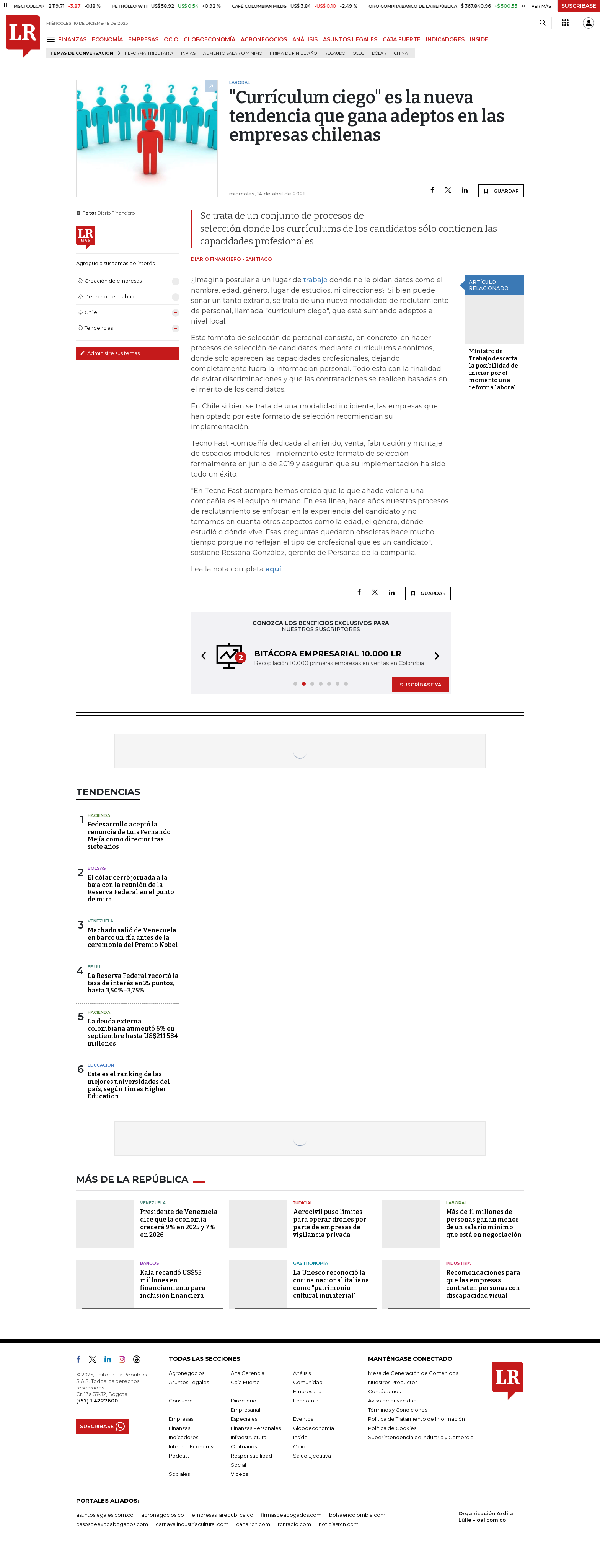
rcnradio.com (294, 1524)
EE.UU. (94, 967)
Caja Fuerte (245, 1382)
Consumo (181, 1400)
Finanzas (179, 1428)
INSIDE (479, 39)
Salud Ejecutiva (312, 1456)
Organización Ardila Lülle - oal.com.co (485, 1516)
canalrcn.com (253, 1524)
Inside (300, 1437)
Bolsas (97, 868)
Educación (101, 1065)
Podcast (179, 1456)
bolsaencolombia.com (357, 1515)
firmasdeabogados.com (291, 1515)
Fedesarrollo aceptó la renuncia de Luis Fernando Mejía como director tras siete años (129, 835)
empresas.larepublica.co (222, 1515)
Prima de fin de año (293, 53)
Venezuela (100, 921)
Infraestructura (248, 1437)
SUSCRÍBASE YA (421, 685)
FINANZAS (72, 39)
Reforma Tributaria (149, 53)
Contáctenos (384, 1391)
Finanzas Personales (256, 1428)
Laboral (456, 1202)
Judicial (303, 1202)
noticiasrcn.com (339, 1524)
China (401, 53)
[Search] (542, 23)
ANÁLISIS (305, 39)
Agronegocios (186, 1373)
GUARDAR (501, 191)
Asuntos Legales (189, 1382)
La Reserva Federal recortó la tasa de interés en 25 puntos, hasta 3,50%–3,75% (133, 983)
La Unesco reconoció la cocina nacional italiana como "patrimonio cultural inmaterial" (331, 1284)
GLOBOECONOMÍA (209, 39)
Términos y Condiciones (397, 1410)
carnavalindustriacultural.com (192, 1524)
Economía (305, 1400)
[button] (201, 657)
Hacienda (99, 815)
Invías (188, 53)
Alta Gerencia (247, 1373)
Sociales (179, 1474)
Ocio (299, 1446)
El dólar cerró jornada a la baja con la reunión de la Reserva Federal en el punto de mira (131, 888)
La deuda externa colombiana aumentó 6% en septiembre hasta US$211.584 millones (133, 1032)
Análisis (302, 1373)
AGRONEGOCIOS (264, 39)
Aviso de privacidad (392, 1400)
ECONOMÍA (107, 39)
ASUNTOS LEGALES (350, 39)
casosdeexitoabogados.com (112, 1524)
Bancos (149, 1263)
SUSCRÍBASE (578, 5)
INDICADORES (445, 39)
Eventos (303, 1419)
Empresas (181, 1419)
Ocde (358, 53)
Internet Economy (191, 1446)
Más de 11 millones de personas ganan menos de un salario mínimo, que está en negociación (484, 1223)
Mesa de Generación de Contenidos (413, 1373)
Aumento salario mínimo (232, 53)
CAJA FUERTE (402, 39)
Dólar (379, 53)
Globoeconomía (313, 1428)
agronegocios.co (162, 1515)
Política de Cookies (392, 1428)
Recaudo (334, 53)
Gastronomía (310, 1263)
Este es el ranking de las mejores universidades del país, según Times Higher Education (129, 1085)
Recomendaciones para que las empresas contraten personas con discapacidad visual (483, 1284)
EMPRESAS (143, 39)
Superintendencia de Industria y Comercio (421, 1437)
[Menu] (52, 39)
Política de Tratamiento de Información (416, 1419)
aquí (273, 569)
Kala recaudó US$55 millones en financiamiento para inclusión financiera (172, 1284)
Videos (239, 1474)
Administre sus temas (110, 353)
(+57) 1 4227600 (97, 1400)
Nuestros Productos (392, 1382)
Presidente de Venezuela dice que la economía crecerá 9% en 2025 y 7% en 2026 (179, 1223)
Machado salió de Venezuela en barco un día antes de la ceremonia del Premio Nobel (133, 937)
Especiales (244, 1419)
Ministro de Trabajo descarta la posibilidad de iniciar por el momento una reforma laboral (493, 369)
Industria (458, 1263)
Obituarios (244, 1446)
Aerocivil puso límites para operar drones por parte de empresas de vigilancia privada (329, 1223)
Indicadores (183, 1437)
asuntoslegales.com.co (105, 1515)
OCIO (171, 39)
